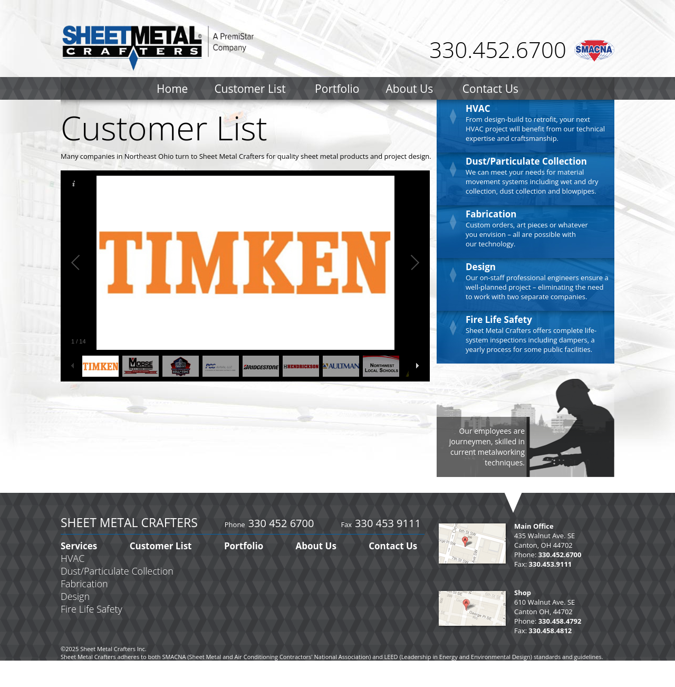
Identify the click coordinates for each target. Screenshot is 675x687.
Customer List (249, 88)
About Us (409, 88)
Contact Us (490, 88)
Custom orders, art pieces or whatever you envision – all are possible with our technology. (527, 234)
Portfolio (337, 88)
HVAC (478, 108)
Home (172, 88)
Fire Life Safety (499, 319)
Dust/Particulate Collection (526, 161)
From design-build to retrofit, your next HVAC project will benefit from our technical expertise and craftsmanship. (535, 128)
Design (481, 267)
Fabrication (491, 214)
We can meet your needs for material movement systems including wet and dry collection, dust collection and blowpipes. (532, 181)
